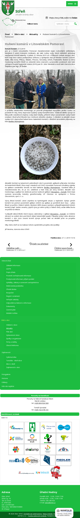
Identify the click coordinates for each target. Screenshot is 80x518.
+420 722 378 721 (41, 410)
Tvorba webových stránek (37, 516)
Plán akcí (9, 332)
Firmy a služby (11, 342)
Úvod (7, 34)
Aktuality (33, 34)
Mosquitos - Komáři (58, 192)
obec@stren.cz (50, 503)
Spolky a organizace (13, 338)
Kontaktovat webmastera (33, 514)
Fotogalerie (6, 374)
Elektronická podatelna (14, 286)
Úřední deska (11, 289)
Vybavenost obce (12, 335)
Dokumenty (10, 306)
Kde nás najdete (8, 386)
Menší (41, 24)
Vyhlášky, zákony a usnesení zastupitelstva (22, 282)
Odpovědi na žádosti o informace (18, 303)
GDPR (8, 269)
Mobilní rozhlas (11, 313)
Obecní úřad (6, 261)
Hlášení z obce (11, 325)
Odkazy (4, 382)
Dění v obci (19, 34)
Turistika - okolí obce (14, 360)
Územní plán (10, 310)
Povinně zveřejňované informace (18, 276)
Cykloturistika (11, 357)
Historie (5, 378)
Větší (45, 24)
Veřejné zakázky (12, 299)
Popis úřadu (10, 272)
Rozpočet (10, 293)
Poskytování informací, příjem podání (20, 279)
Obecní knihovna (12, 345)
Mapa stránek (48, 514)
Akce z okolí (10, 364)
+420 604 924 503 (41, 403)
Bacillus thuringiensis (16, 121)
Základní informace (13, 265)
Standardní (43, 24)
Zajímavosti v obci (13, 367)
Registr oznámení (13, 296)
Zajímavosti (6, 352)
